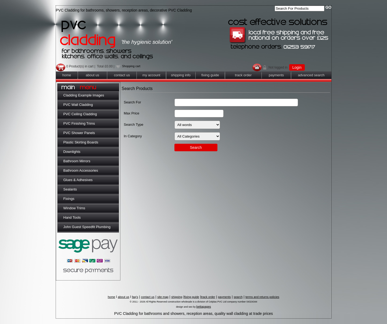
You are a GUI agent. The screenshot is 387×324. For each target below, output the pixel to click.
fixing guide (210, 75)
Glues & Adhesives (78, 180)
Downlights (72, 152)
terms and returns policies (262, 296)
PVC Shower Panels (79, 133)
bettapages (203, 306)
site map (163, 296)
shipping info (181, 75)
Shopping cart (131, 66)
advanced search (311, 75)
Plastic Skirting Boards (80, 142)
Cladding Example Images (83, 95)
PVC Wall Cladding (78, 105)
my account (151, 75)
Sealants (70, 189)
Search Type (134, 125)
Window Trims (74, 208)
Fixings (68, 199)
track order (243, 75)
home (66, 75)
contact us (122, 75)
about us (92, 75)
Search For (132, 102)
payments (276, 75)
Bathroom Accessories (80, 170)
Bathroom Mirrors (76, 161)
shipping (176, 296)
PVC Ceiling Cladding (80, 114)
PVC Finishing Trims (79, 123)
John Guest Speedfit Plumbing (87, 227)
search (238, 296)
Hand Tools (72, 217)
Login (297, 67)
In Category (133, 136)
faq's (135, 296)
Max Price (131, 113)
